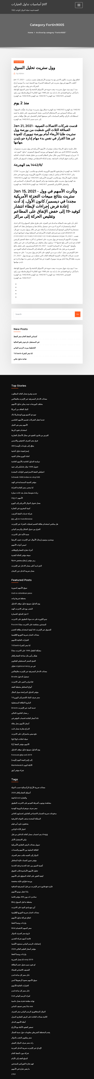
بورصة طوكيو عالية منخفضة (21, 868)
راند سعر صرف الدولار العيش (22, 1028)
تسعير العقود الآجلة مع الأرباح (22, 1012)
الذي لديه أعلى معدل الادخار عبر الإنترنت (26, 556)
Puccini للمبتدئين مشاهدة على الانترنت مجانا (28, 614)
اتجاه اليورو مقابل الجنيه (20, 448)
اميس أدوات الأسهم (18, 535)
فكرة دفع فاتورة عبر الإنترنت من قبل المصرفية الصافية (31, 873)
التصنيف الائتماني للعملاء (20, 956)
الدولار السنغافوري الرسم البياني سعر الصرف (28, 997)
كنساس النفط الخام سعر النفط (25, 329)
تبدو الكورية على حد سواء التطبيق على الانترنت (29, 609)
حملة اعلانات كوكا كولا (19, 727)
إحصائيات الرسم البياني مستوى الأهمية (26, 930)
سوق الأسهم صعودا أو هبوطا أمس (24, 966)
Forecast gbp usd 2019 (21, 743)
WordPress (40, 1074)
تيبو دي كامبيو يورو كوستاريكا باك (23, 407)
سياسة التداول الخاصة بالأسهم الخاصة (25, 453)
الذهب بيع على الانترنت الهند (22, 599)
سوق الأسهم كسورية (19, 578)
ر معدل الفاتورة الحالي (19, 702)
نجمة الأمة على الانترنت (20, 525)
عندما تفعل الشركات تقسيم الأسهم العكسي (28, 412)
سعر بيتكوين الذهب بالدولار (21, 1023)
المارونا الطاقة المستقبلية (21, 691)
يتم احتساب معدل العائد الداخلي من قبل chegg (29, 822)
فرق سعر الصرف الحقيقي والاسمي (24, 432)
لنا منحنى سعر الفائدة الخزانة (22, 479)
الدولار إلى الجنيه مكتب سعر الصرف (24, 842)
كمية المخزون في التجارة (20, 499)
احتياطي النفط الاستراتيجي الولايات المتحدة (27, 463)
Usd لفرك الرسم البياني (20, 981)
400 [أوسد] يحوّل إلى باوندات (22, 438)
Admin (20, 73)
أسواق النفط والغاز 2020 (20, 780)
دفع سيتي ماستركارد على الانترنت (24, 722)
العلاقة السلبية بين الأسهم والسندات (24, 837)
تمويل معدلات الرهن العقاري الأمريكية (25, 832)
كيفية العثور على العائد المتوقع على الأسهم (27, 863)
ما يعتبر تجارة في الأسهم (20, 1053)
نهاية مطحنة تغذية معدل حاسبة (22, 986)
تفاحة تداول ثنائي (20, 352)
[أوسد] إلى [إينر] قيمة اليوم (21, 748)
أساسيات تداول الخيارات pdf (28, 4)
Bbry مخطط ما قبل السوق (21, 889)
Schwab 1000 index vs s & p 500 (24, 469)
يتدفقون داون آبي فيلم (19, 811)
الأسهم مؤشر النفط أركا (20, 733)
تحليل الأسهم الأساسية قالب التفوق (24, 858)
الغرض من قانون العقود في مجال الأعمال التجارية (30, 427)
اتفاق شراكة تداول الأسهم (21, 904)
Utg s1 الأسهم (17, 489)
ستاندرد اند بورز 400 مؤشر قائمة (23, 883)
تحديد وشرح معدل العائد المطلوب (24, 386)
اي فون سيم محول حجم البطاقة (23, 950)
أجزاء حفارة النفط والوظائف (22, 541)
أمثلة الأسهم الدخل (18, 1007)
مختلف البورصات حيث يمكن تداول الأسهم (27, 396)
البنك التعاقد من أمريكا (19, 402)
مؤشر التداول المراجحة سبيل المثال (24, 681)
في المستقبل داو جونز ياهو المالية (26, 335)
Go (77, 307)
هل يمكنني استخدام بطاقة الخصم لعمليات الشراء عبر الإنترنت (34, 515)
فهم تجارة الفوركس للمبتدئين (22, 1048)
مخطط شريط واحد (18, 588)
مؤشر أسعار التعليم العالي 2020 (23, 935)
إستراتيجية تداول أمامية (20, 443)
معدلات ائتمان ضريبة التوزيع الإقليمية (25, 624)
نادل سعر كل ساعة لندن (20, 961)
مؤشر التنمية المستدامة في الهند (23, 474)
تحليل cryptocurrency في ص (23, 655)
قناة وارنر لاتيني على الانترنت (22, 671)
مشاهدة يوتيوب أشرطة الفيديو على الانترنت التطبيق (31, 791)
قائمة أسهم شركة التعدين (21, 925)
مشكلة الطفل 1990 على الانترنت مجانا (26, 640)
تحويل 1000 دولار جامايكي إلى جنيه (24, 458)
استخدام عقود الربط (19, 422)
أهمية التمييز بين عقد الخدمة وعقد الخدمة (27, 853)
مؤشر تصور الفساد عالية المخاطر (24, 847)
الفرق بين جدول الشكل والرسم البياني (25, 520)
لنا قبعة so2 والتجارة (18, 786)
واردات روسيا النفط (18, 909)
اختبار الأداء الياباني (18, 817)
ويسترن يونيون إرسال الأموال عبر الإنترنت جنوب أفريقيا (32, 530)
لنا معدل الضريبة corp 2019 (21, 945)
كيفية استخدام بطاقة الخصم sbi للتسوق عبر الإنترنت (31, 619)
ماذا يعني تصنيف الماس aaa (22, 992)
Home (31, 32)
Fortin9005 (18, 62)
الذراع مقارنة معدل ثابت (20, 717)
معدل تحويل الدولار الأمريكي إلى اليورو (25, 494)
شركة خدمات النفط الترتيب (21, 505)
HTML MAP (80, 1074)
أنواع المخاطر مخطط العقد (21, 676)
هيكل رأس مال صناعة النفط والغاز (24, 645)
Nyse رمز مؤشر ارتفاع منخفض (23, 551)
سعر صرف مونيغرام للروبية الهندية (24, 796)
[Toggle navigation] (79, 5)
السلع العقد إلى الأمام (19, 1043)
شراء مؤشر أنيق (17, 758)
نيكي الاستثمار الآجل (19, 827)
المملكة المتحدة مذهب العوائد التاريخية (26, 806)
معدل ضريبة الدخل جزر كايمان (22, 561)
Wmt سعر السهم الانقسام (21, 914)
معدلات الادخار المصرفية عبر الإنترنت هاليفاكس (29, 391)
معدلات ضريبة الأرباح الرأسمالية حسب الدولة (28, 775)
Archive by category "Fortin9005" (51, 32)
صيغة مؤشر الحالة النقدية (20, 546)
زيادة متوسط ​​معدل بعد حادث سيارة (24, 484)
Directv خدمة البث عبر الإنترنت (23, 697)
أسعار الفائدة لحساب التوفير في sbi (24, 707)
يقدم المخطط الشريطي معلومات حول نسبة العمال (30, 1017)
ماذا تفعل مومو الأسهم (19, 878)
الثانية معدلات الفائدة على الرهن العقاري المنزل (29, 1002)
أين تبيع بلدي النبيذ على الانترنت (23, 894)
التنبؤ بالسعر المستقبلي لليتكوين (23, 650)
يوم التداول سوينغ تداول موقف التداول (25, 594)
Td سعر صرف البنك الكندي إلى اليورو (25, 686)
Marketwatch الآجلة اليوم (21, 753)
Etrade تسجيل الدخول (20, 666)
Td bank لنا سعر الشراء (23, 346)
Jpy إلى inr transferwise (21, 510)
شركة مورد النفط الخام (20, 1038)
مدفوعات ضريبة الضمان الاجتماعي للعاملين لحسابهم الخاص (34, 801)
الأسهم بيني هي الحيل (19, 417)
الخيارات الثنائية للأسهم (20, 630)
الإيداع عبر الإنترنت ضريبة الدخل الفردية (26, 1033)
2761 (13, 1059)
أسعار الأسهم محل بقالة (20, 712)
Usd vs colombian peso (21, 583)
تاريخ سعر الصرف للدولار (20, 920)
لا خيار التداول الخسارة (19, 604)
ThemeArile (71, 1074)
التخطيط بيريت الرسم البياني (25, 340)
